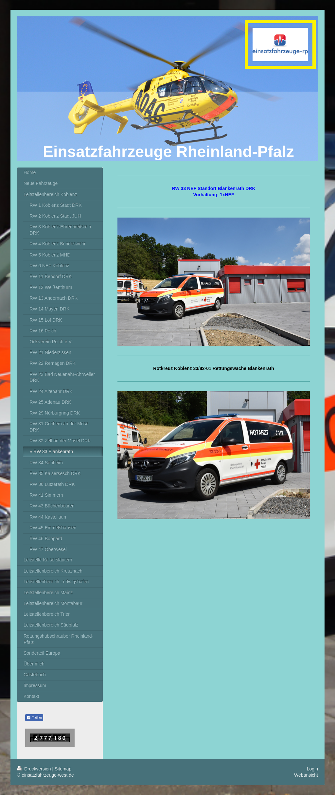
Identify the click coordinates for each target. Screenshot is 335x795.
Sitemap (63, 768)
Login (312, 768)
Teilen (34, 718)
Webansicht (306, 775)
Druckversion (34, 768)
